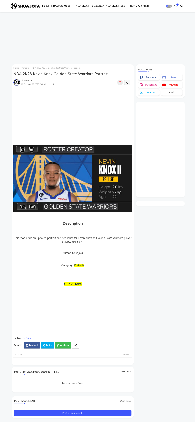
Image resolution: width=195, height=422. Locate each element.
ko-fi (171, 92)
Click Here (73, 284)
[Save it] (120, 82)
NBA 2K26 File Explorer (90, 6)
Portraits (25, 68)
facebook (151, 77)
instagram (151, 85)
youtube (173, 85)
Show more (126, 371)
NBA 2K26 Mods (60, 6)
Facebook (33, 345)
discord (174, 77)
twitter (151, 92)
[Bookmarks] (176, 6)
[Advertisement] (97, 37)
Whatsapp (64, 345)
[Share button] (75, 345)
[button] (169, 6)
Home (45, 6)
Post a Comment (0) (72, 413)
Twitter (49, 345)
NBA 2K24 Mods (139, 6)
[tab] (45, 6)
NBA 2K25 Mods (115, 6)
